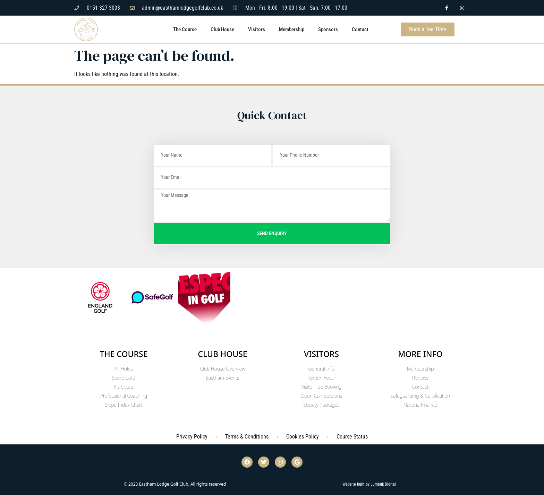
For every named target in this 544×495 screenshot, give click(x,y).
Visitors (256, 29)
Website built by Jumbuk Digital (369, 484)
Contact (360, 29)
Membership (291, 29)
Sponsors (328, 29)
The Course (185, 29)
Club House (222, 29)
